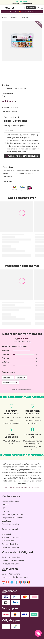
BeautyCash (7, 521)
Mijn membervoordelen (11, 537)
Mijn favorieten (8, 541)
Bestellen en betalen (10, 524)
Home (4, 17)
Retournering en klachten (12, 514)
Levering (5, 511)
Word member (31, 7)
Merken (14, 17)
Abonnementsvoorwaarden (13, 560)
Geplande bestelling (10, 544)
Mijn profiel (6, 534)
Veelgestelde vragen (10, 501)
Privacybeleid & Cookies (11, 564)
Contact (5, 504)
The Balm (24, 17)
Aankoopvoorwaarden (11, 557)
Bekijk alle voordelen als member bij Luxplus (22, 487)
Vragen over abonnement (12, 517)
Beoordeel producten (10, 547)
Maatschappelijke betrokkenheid (15, 577)
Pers (4, 508)
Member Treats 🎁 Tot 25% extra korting (22, 12)
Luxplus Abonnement (11, 574)
